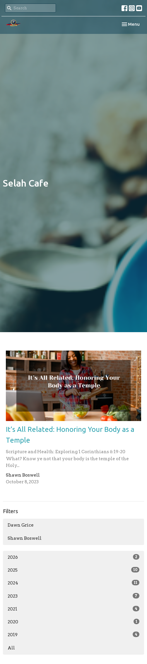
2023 (73, 596)
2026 (73, 557)
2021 (73, 609)
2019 (73, 634)
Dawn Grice (21, 525)
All (11, 648)
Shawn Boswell (25, 538)
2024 (73, 583)
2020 (73, 622)
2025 (73, 570)
